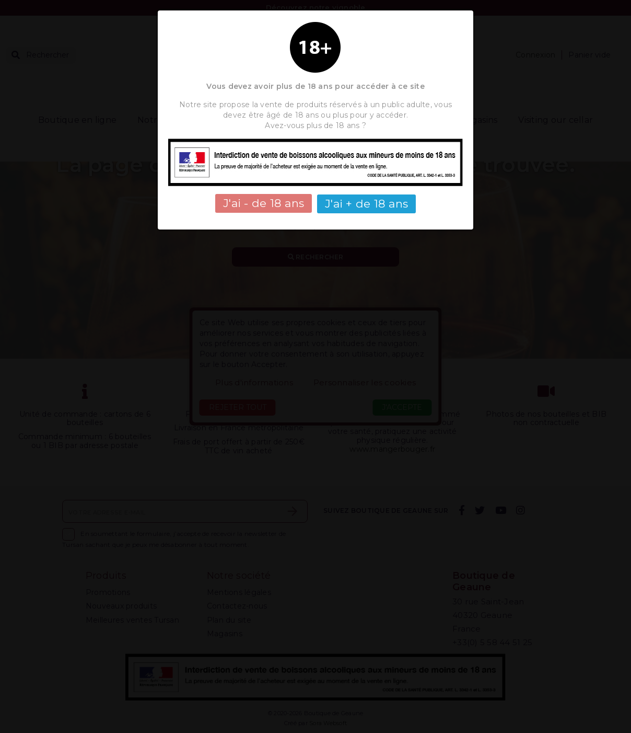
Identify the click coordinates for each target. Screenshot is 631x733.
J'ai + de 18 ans (366, 203)
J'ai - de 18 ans (263, 203)
